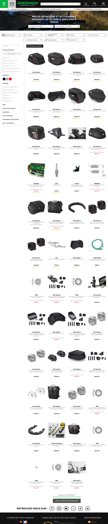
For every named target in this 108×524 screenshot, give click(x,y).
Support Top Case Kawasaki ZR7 (56, 259)
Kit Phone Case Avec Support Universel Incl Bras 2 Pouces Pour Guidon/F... (76, 335)
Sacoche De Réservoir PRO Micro (36, 74)
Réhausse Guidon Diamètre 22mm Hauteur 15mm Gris (36, 371)
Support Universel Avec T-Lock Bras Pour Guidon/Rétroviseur (97, 371)
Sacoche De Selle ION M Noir (76, 259)
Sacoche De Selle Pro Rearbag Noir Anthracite (77, 74)
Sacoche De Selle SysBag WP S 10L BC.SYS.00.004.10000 (77, 446)
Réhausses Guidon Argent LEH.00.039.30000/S (36, 408)
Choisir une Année (35, 26)
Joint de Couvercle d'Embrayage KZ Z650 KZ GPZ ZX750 (97, 260)
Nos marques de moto (14, 11)
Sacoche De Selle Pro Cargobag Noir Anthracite (36, 111)
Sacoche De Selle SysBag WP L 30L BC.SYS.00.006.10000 (57, 223)
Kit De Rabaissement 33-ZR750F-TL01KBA (56, 446)
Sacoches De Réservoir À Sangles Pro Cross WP (56, 149)
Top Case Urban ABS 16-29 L (77, 148)
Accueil (4, 11)
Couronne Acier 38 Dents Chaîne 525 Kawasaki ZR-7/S (36, 483)
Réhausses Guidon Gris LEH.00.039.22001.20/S (77, 408)
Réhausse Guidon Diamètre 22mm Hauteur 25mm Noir (97, 223)
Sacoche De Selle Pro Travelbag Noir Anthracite (57, 111)
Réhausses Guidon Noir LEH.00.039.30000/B (57, 371)
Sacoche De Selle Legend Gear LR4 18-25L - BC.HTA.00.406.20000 (36, 224)
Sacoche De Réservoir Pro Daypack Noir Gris (56, 74)
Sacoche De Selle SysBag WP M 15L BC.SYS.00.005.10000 (56, 408)
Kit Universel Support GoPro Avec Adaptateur (97, 297)
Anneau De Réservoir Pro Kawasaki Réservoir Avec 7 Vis (76, 223)
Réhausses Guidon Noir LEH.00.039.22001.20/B (36, 260)
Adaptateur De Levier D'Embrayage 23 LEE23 (77, 186)
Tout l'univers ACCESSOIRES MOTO (66, 501)
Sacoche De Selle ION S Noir (77, 371)
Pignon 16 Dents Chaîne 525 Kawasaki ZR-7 (57, 483)
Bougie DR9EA (56, 185)
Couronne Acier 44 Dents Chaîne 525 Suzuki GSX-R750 (76, 297)
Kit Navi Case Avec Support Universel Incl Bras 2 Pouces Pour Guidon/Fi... (36, 335)
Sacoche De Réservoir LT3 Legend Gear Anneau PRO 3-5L (97, 149)
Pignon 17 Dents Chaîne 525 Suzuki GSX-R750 (36, 297)
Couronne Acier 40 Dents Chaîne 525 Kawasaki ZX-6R (97, 446)
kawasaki (24, 11)
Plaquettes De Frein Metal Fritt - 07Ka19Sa (97, 186)
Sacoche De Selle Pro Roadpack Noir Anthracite (97, 74)
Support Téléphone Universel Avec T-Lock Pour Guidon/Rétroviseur (56, 297)
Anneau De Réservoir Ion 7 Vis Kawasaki (36, 446)
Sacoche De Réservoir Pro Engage (97, 111)
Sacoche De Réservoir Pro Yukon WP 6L (36, 149)
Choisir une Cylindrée (63, 26)
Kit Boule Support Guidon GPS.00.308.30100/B (76, 483)
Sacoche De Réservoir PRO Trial (77, 111)
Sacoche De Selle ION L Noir (56, 333)
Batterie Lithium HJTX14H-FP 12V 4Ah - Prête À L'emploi (36, 186)
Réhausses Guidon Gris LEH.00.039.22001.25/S (97, 334)
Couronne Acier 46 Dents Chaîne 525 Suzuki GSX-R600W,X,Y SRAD (97, 408)
